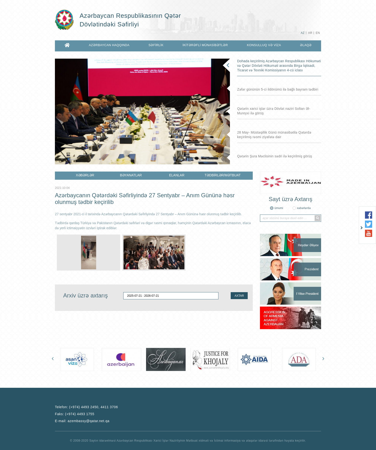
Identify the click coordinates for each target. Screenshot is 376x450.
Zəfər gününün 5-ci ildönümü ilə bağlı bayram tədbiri (277, 89)
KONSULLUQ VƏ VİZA (264, 45)
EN (318, 32)
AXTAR (239, 295)
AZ (303, 32)
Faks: (74, 414)
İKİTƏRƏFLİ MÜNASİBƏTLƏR (205, 45)
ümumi (278, 208)
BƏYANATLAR (131, 175)
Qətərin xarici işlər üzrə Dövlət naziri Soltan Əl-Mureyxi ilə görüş (273, 111)
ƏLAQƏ (305, 45)
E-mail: (82, 421)
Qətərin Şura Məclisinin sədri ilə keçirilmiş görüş (274, 156)
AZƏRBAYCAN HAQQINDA (109, 45)
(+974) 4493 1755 (79, 414)
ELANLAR (176, 175)
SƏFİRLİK (156, 45)
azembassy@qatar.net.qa (88, 421)
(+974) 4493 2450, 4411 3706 (93, 407)
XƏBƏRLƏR (85, 175)
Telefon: (86, 407)
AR (310, 32)
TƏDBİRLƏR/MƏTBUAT (223, 175)
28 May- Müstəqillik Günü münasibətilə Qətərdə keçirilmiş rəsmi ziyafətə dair (274, 134)
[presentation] (52, 359)
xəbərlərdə (304, 208)
